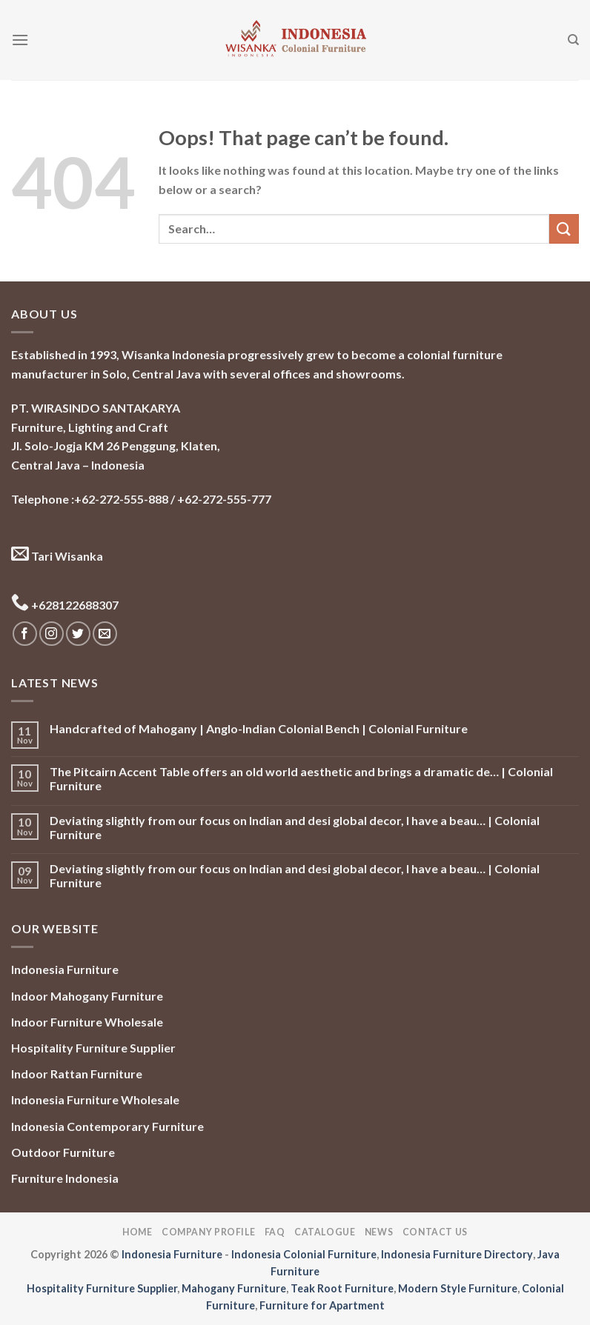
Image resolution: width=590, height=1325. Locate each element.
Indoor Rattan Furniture (76, 1074)
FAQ (275, 1232)
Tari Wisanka (57, 556)
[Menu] (20, 39)
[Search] (573, 40)
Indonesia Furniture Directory (457, 1254)
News (379, 1232)
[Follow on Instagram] (51, 633)
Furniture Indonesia (65, 1178)
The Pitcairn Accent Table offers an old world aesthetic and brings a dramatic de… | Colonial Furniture (301, 778)
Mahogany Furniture (234, 1288)
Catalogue (325, 1232)
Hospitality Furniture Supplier (93, 1048)
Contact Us (435, 1232)
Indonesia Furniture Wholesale (95, 1099)
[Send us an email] (105, 633)
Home (137, 1232)
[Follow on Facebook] (25, 633)
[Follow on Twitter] (78, 633)
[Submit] (564, 228)
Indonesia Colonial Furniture (304, 1254)
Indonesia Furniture (65, 969)
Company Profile (208, 1232)
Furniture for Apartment (322, 1305)
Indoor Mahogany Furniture (87, 996)
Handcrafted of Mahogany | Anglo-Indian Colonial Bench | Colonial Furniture (259, 728)
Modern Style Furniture (457, 1288)
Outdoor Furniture (63, 1152)
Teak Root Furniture (342, 1288)
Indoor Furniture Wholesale (87, 1022)
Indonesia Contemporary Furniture (107, 1126)
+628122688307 (65, 605)
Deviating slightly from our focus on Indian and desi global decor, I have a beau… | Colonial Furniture (295, 827)
